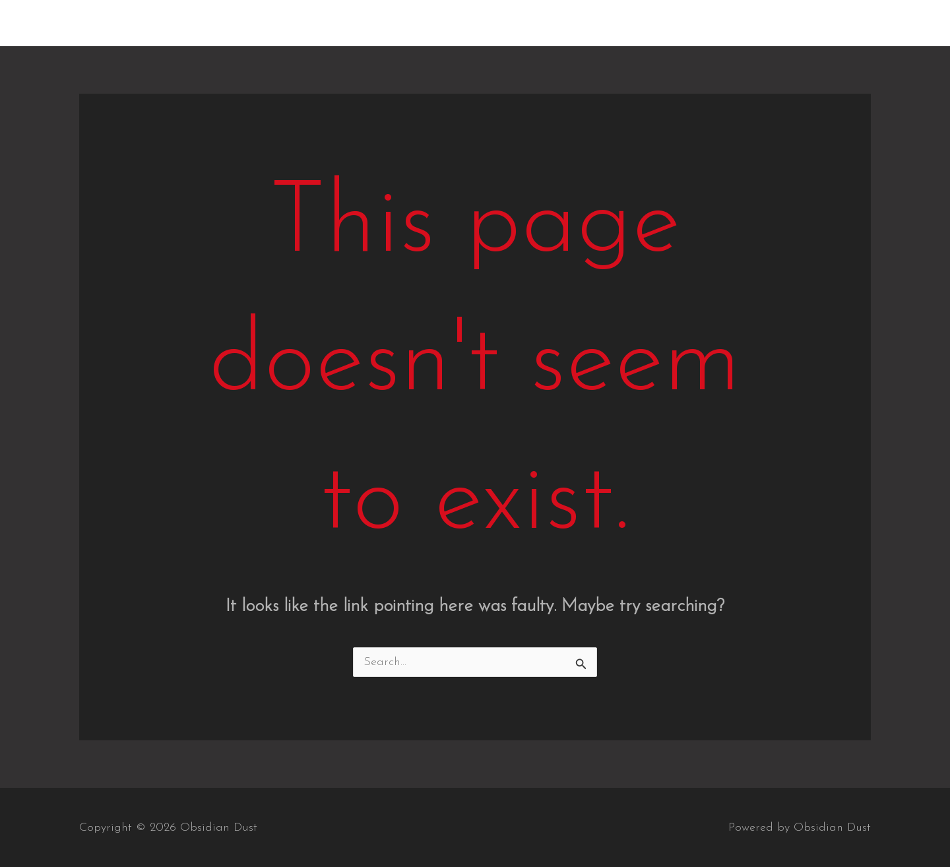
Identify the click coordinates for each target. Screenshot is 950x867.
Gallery (714, 22)
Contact (838, 22)
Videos (776, 22)
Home (592, 22)
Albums (651, 22)
